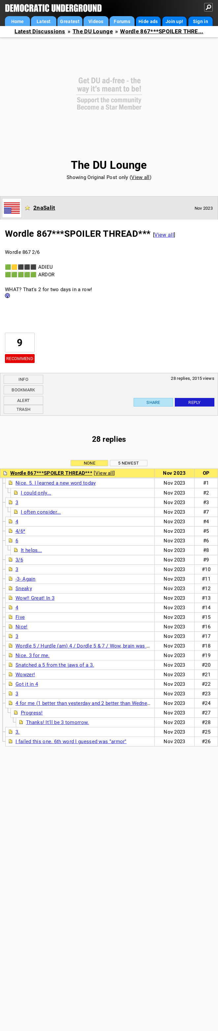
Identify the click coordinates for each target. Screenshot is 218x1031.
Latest (44, 21)
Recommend (19, 358)
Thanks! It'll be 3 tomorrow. (57, 722)
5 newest (128, 463)
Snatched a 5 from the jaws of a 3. (55, 665)
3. (18, 732)
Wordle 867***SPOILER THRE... (161, 31)
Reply (194, 402)
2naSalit (44, 207)
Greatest (69, 21)
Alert (23, 400)
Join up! (174, 21)
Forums (122, 21)
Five (20, 617)
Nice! (22, 627)
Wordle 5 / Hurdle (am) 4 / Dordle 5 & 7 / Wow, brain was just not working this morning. (115, 646)
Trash (23, 409)
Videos (96, 21)
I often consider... (41, 512)
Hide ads (148, 21)
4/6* (20, 531)
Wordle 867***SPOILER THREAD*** (51, 473)
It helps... (31, 550)
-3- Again (26, 579)
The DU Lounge (93, 31)
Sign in (200, 21)
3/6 (19, 560)
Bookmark (23, 389)
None (89, 463)
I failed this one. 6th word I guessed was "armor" (71, 741)
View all (140, 177)
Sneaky (24, 588)
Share (153, 402)
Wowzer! (25, 675)
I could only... (36, 493)
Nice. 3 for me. (33, 655)
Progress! (32, 713)
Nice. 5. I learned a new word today (56, 483)
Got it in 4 (27, 684)
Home (17, 21)
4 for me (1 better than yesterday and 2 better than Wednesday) (88, 703)
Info (23, 379)
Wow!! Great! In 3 (35, 598)
